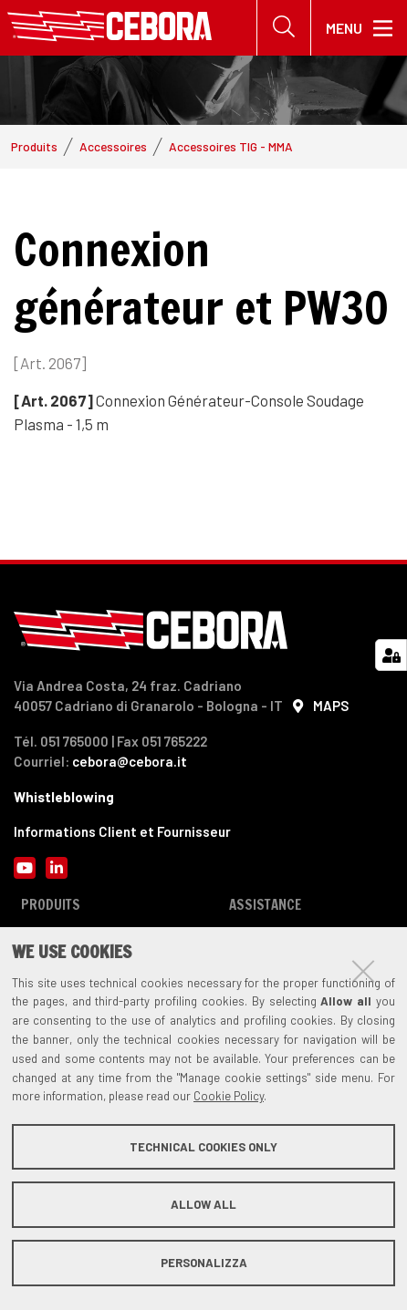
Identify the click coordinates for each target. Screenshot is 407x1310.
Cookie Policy (228, 1095)
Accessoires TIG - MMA (231, 146)
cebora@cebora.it (129, 761)
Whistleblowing (64, 797)
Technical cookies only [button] (203, 1147)
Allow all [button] (203, 1204)
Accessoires (113, 146)
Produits (34, 146)
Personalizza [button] (204, 1262)
